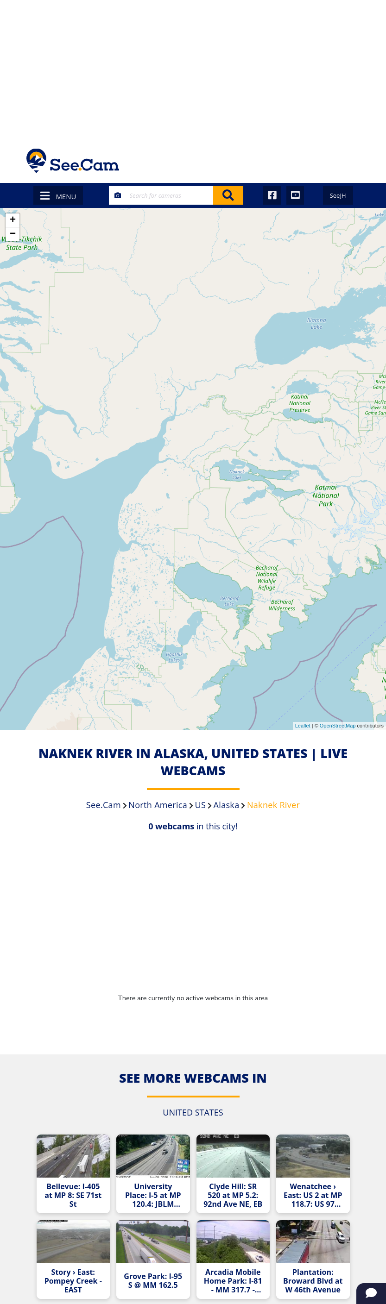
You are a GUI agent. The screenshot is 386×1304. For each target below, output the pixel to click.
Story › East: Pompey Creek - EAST (73, 1281)
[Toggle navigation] (347, 160)
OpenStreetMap (338, 725)
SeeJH (338, 195)
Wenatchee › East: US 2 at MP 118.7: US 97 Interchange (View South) (313, 1195)
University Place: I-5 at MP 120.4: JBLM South (153, 1195)
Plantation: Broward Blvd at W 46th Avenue (312, 1281)
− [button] (13, 234)
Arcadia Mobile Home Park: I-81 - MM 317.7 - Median (233, 1281)
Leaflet (302, 725)
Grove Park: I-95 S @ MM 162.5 (153, 1281)
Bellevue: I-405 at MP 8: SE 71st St (72, 1195)
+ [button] (13, 220)
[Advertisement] (193, 69)
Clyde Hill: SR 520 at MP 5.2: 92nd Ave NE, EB (232, 1195)
